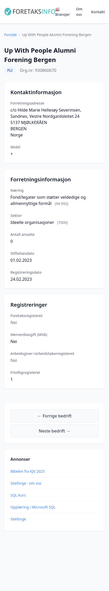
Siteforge (18, 519)
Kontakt (98, 11)
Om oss (79, 11)
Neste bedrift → (54, 431)
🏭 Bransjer (62, 11)
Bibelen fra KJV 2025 (27, 471)
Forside (10, 34)
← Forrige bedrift (54, 416)
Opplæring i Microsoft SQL (33, 507)
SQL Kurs (18, 495)
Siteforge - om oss (25, 483)
